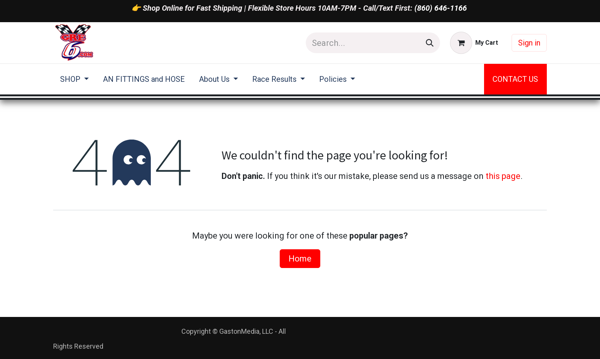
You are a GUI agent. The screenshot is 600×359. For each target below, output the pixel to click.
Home (300, 258)
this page (503, 176)
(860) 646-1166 (440, 8)
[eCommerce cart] (474, 43)
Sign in (529, 42)
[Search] (429, 42)
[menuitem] (74, 79)
